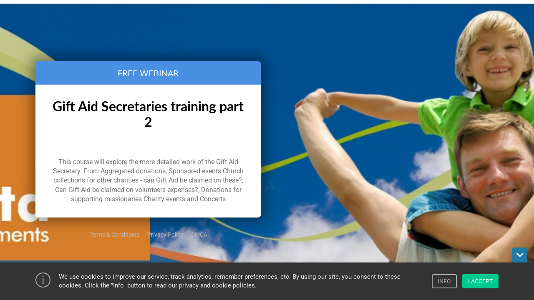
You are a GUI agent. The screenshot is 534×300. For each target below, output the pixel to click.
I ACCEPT (480, 281)
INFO (444, 281)
